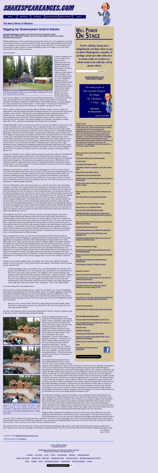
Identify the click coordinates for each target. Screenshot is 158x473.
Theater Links (36, 458)
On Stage (29, 455)
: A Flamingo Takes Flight (91, 197)
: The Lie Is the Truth (88, 274)
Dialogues (37, 17)
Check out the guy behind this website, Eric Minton (92, 341)
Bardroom (23, 439)
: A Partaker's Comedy (91, 264)
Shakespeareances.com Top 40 (90, 458)
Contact (89, 461)
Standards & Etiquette (83, 330)
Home (10, 17)
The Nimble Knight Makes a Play (86, 164)
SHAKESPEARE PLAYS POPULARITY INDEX (94, 78)
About (79, 17)
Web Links (45, 458)
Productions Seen (72, 458)
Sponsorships (65, 461)
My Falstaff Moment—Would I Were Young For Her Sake (94, 309)
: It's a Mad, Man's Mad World (93, 230)
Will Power (24, 17)
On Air (46, 455)
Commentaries (62, 455)
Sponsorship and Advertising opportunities (90, 333)
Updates (34, 461)
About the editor (81, 327)
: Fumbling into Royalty (89, 282)
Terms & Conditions (78, 461)
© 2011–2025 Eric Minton (58, 445)
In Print (52, 455)
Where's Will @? (65, 17)
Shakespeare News (57, 458)
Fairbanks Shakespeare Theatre (14, 34)
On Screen (38, 455)
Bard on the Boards (23, 458)
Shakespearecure (51, 17)
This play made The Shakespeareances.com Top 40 (92, 319)
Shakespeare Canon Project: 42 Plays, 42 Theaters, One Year (58, 450)
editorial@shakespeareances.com (26, 436)
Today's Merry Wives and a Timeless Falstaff (90, 158)
